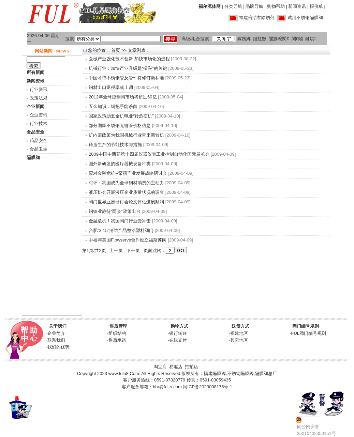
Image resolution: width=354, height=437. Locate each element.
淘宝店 (160, 366)
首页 (115, 50)
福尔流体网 (209, 6)
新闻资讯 (297, 6)
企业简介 (56, 333)
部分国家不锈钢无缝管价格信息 (120, 125)
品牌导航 (254, 6)
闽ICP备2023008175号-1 (207, 386)
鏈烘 (310, 38)
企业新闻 (35, 106)
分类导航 (233, 6)
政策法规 (38, 97)
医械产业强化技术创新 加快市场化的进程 (129, 58)
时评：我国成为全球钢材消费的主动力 (126, 182)
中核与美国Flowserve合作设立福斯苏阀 (127, 240)
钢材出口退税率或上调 (111, 87)
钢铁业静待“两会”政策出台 (115, 211)
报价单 (316, 6)
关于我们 (58, 326)
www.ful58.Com (123, 373)
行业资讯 (38, 89)
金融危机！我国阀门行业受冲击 (120, 220)
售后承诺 (117, 340)
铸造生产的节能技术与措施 (115, 144)
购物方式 (179, 326)
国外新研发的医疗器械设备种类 (120, 163)
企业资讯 (38, 115)
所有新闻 (35, 72)
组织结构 (117, 333)
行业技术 (38, 123)
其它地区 (239, 340)
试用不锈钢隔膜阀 (305, 17)
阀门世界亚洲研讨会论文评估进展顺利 (126, 201)
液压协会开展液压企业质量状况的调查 (126, 192)
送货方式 (240, 326)
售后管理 (118, 326)
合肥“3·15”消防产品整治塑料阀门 (121, 230)
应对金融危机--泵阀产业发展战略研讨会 (128, 173)
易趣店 (175, 366)
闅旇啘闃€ (279, 38)
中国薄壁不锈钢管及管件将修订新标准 (126, 77)
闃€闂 (297, 38)
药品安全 (38, 140)
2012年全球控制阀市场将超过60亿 (123, 96)
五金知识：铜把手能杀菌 (113, 106)
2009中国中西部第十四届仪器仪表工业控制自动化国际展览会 (149, 154)
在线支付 (178, 340)
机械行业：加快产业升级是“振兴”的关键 (128, 68)
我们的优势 (58, 346)
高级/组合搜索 (195, 38)
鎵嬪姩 (244, 38)
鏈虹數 (259, 38)
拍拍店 (191, 366)
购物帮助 (276, 6)
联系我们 (56, 340)
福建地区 (239, 333)
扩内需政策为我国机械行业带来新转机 (126, 135)
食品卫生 (38, 149)
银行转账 (178, 333)
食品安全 (35, 132)
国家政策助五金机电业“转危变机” (121, 116)
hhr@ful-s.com (167, 386)
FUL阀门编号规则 (308, 333)
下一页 (133, 250)
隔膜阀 (33, 157)
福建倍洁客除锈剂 (257, 17)
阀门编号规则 (305, 326)
